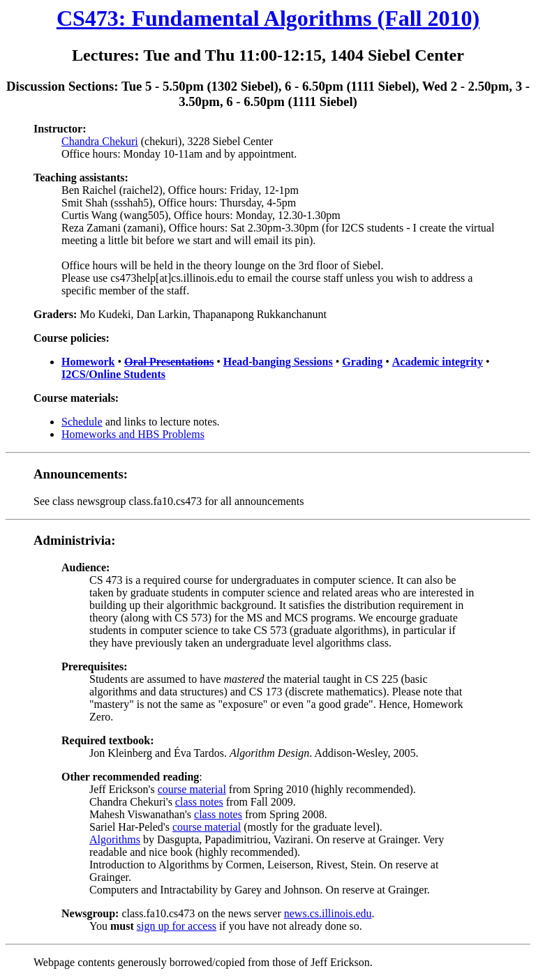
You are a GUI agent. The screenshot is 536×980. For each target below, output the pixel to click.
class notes (199, 802)
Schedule (82, 422)
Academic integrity (437, 362)
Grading (362, 362)
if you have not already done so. (289, 926)
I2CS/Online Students (113, 374)
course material (192, 789)
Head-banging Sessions (278, 362)
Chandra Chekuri (99, 141)
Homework (87, 362)
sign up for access (176, 926)
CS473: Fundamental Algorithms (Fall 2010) (268, 18)
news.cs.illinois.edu (328, 913)
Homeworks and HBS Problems (132, 434)
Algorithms (114, 839)
